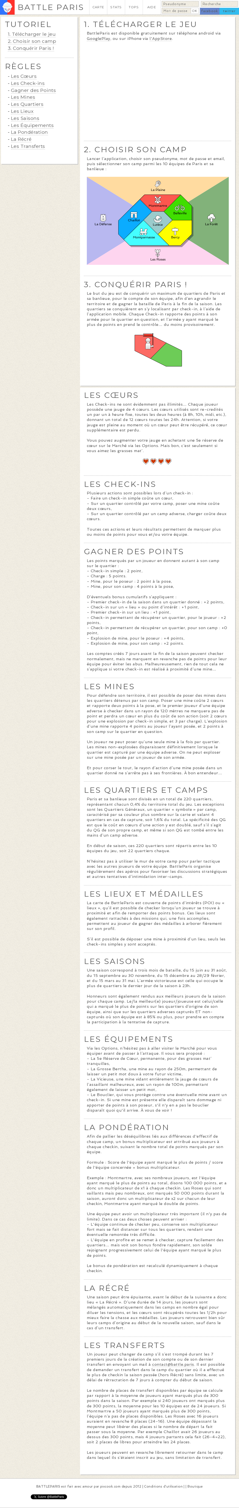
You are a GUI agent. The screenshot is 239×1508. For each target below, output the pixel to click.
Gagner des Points (33, 90)
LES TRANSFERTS (124, 1345)
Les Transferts (28, 146)
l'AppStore (160, 38)
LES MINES (109, 686)
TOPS (134, 7)
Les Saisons (25, 118)
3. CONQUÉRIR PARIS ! (135, 284)
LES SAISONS (114, 961)
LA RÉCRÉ (107, 1288)
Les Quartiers (27, 104)
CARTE (98, 7)
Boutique (195, 1486)
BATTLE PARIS (51, 7)
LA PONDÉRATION (126, 1127)
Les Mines (23, 97)
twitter (229, 11)
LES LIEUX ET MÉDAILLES (144, 894)
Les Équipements (32, 125)
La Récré (21, 139)
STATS (116, 7)
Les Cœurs (24, 76)
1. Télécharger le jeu (32, 34)
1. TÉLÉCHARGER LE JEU (140, 24)
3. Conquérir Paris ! (31, 48)
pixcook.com (110, 1486)
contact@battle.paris (173, 1364)
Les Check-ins (28, 83)
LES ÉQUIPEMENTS (128, 1039)
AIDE (151, 7)
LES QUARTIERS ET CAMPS (146, 790)
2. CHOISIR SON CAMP (135, 149)
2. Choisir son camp (32, 41)
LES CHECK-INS (120, 484)
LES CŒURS (111, 395)
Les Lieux (22, 111)
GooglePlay (98, 38)
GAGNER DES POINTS (134, 551)
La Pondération (29, 132)
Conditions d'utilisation (163, 1486)
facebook (209, 11)
